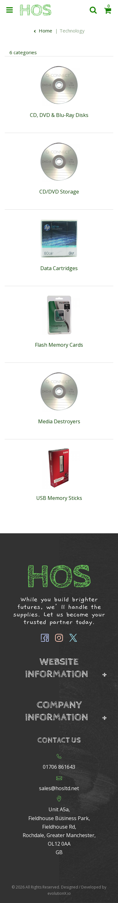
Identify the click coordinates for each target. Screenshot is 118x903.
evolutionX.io (59, 893)
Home (43, 30)
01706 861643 (59, 766)
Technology (72, 30)
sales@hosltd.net (59, 788)
